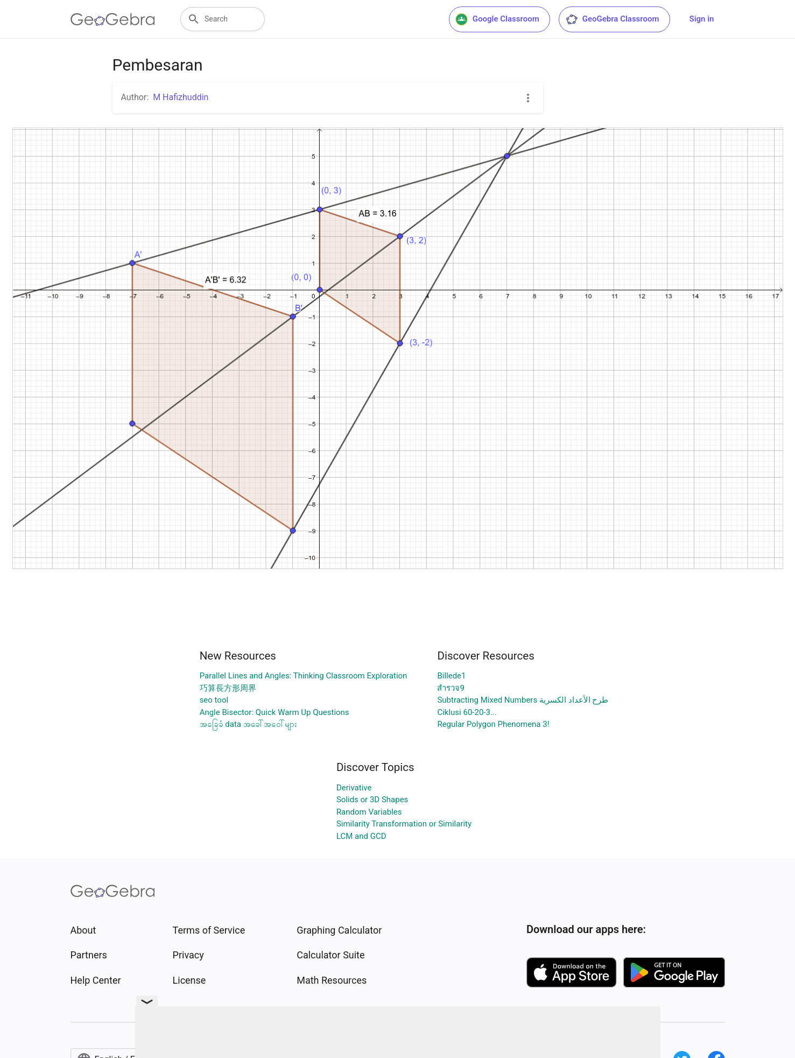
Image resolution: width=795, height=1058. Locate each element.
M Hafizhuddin (180, 97)
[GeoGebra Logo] (113, 19)
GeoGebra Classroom (612, 19)
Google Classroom (497, 19)
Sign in (702, 19)
